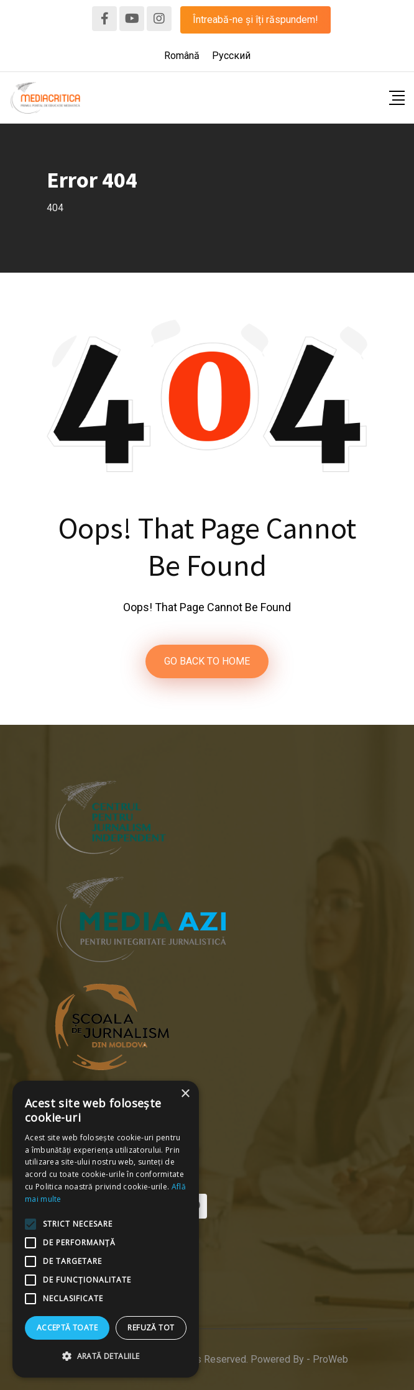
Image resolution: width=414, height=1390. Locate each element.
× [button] (185, 1094)
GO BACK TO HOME (207, 661)
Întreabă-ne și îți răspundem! (255, 19)
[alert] (105, 1229)
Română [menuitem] (182, 55)
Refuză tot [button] (150, 1327)
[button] (105, 1356)
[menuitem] (182, 56)
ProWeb (330, 1359)
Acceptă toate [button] (67, 1327)
